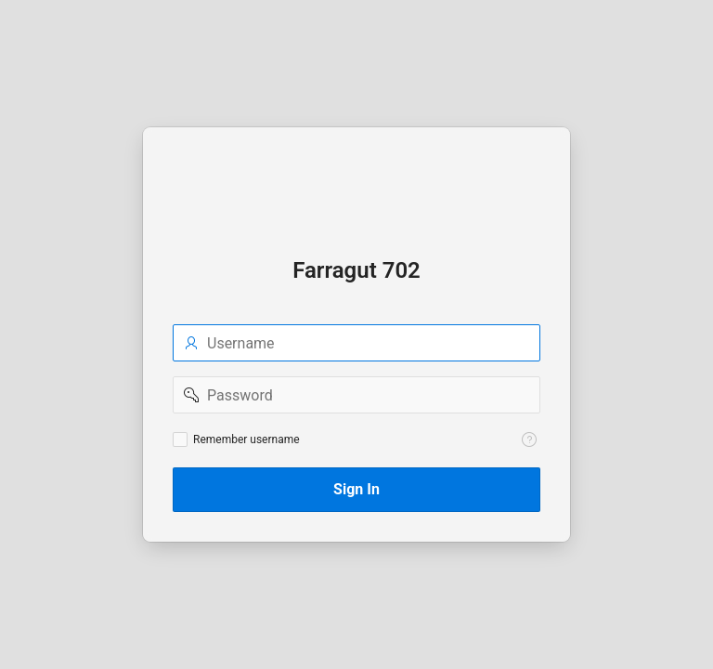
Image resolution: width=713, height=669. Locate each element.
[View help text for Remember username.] (529, 439)
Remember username (246, 439)
